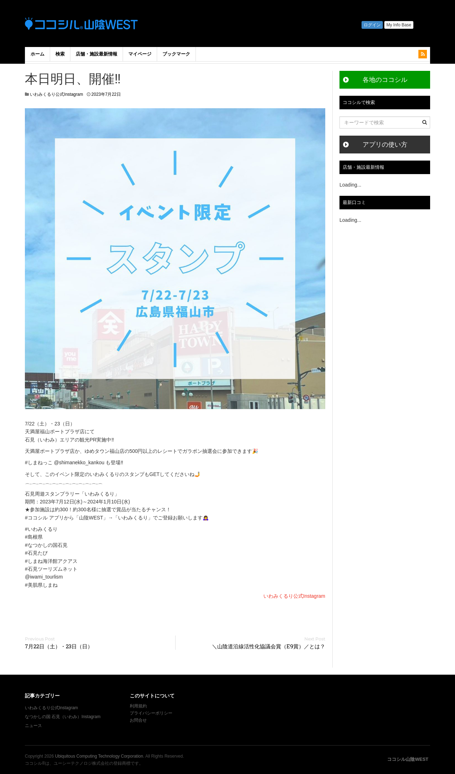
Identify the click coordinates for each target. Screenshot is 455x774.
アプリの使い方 (385, 144)
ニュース (33, 725)
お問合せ (138, 720)
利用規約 (138, 706)
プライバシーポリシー (151, 713)
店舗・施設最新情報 (96, 54)
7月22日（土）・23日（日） (59, 646)
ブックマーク (176, 54)
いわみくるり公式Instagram (56, 94)
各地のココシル (385, 79)
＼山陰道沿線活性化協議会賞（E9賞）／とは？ (268, 646)
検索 (60, 54)
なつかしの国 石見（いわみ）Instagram (63, 716)
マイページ (139, 54)
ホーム (37, 54)
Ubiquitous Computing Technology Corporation (99, 756)
